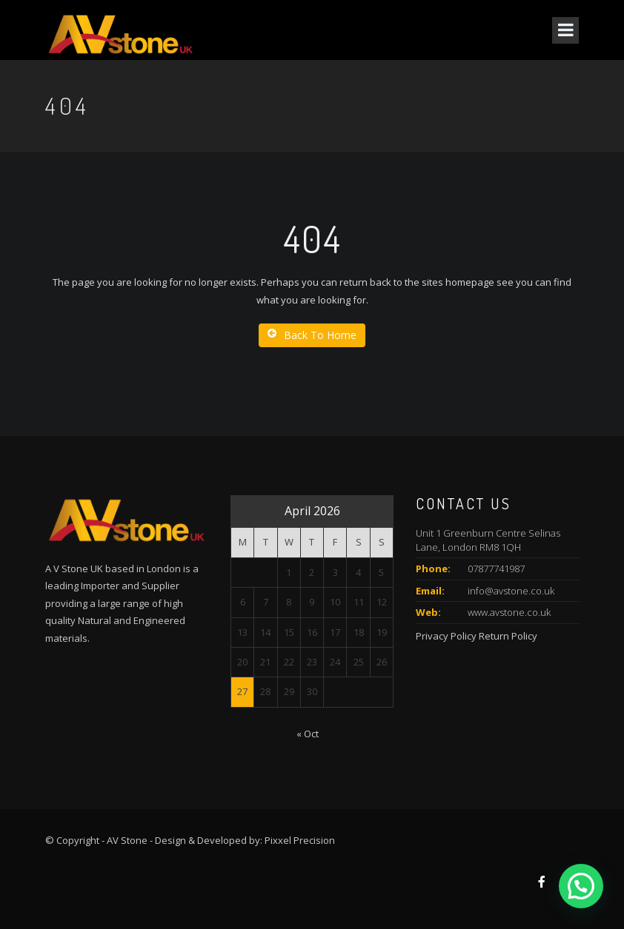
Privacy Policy (446, 636)
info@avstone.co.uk (511, 590)
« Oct (307, 733)
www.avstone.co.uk (509, 612)
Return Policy (508, 636)
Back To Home (312, 335)
